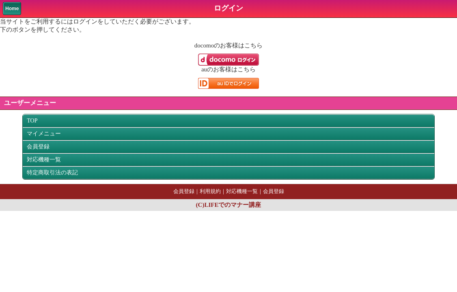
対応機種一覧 (44, 160)
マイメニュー (44, 134)
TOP (32, 121)
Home (12, 8)
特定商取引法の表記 (52, 173)
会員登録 (38, 147)
